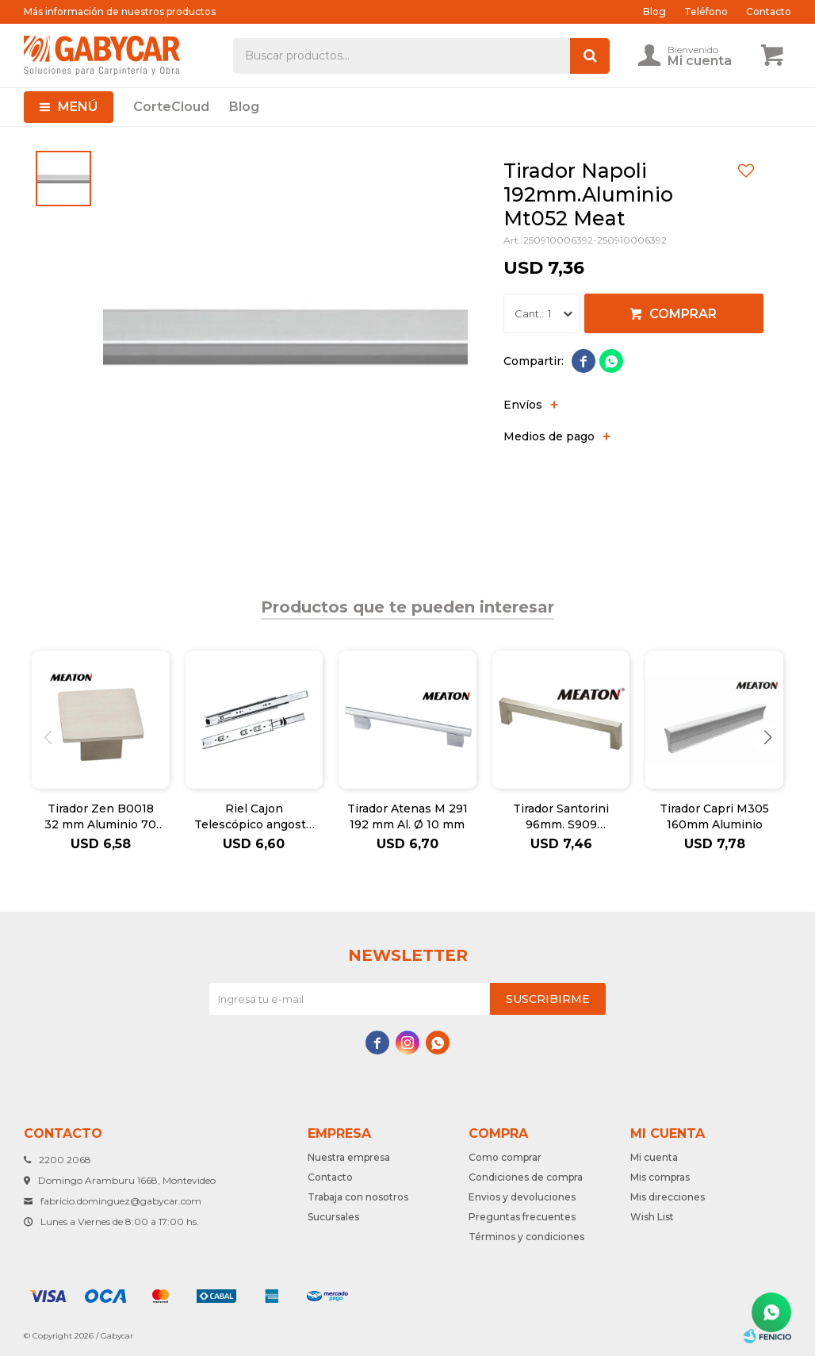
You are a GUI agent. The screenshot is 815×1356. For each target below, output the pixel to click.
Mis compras (660, 1177)
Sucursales (333, 1217)
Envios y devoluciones (522, 1197)
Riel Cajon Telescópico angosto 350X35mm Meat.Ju (253, 816)
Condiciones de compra (526, 1177)
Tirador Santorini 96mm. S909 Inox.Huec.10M (561, 816)
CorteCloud (171, 106)
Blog (244, 106)
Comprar (683, 313)
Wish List (652, 1217)
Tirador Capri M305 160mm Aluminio (714, 816)
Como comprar (505, 1157)
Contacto (768, 11)
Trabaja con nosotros (358, 1197)
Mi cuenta (654, 1157)
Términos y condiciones (526, 1237)
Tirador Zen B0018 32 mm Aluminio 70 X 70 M (100, 816)
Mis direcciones (667, 1197)
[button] (767, 737)
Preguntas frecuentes (522, 1217)
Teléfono (706, 11)
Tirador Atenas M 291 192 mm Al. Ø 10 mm (407, 816)
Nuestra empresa (349, 1157)
